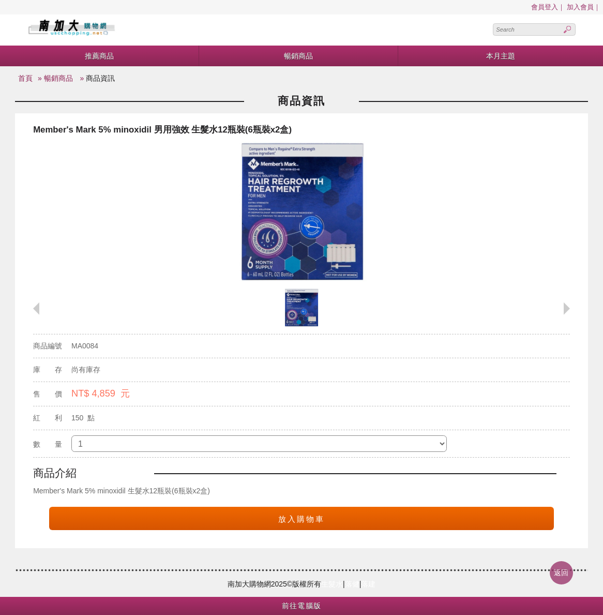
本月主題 (500, 56)
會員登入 (544, 7)
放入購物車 (301, 519)
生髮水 (332, 584)
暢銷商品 (298, 56)
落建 (368, 584)
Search (567, 29)
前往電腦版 (302, 606)
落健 (352, 584)
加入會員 (580, 7)
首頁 (25, 78)
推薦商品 (99, 56)
